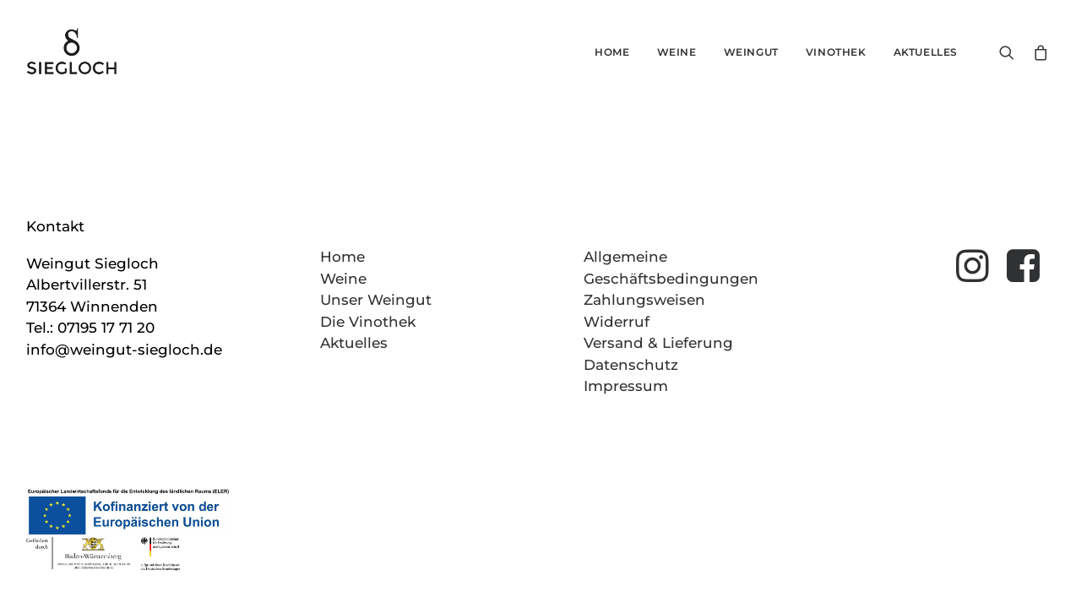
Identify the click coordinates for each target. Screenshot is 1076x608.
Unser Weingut (376, 299)
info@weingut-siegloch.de (124, 349)
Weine (677, 52)
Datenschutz (631, 364)
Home (612, 52)
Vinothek (836, 52)
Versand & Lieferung (658, 342)
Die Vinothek (368, 321)
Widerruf (616, 321)
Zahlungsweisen (644, 299)
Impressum (626, 385)
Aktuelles (926, 52)
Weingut (751, 52)
